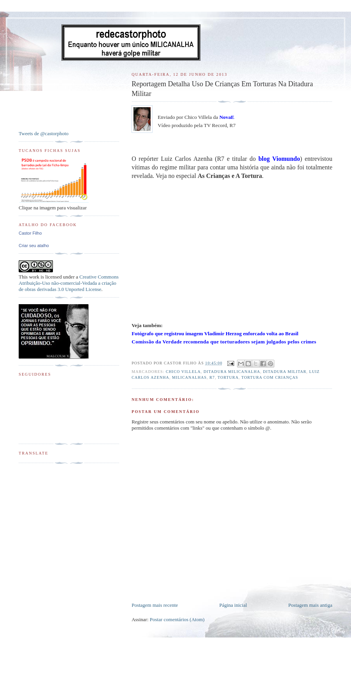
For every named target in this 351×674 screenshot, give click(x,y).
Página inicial (233, 605)
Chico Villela (183, 371)
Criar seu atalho (34, 245)
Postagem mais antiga (310, 605)
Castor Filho (30, 233)
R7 (212, 377)
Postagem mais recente (155, 605)
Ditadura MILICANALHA (232, 371)
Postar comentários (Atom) (177, 619)
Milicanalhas (189, 377)
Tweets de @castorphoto (43, 133)
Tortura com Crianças (269, 377)
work (34, 277)
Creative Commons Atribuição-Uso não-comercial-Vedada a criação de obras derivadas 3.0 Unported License (69, 283)
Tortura (228, 377)
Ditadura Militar (285, 371)
